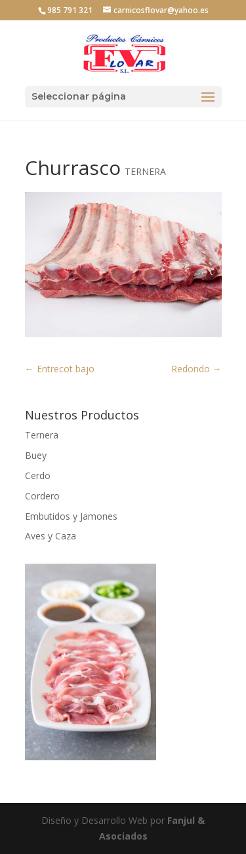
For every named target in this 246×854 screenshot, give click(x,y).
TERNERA (145, 171)
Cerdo (38, 475)
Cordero (42, 496)
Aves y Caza (50, 536)
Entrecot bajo (59, 368)
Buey (36, 455)
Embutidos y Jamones (71, 516)
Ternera (41, 435)
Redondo (196, 368)
